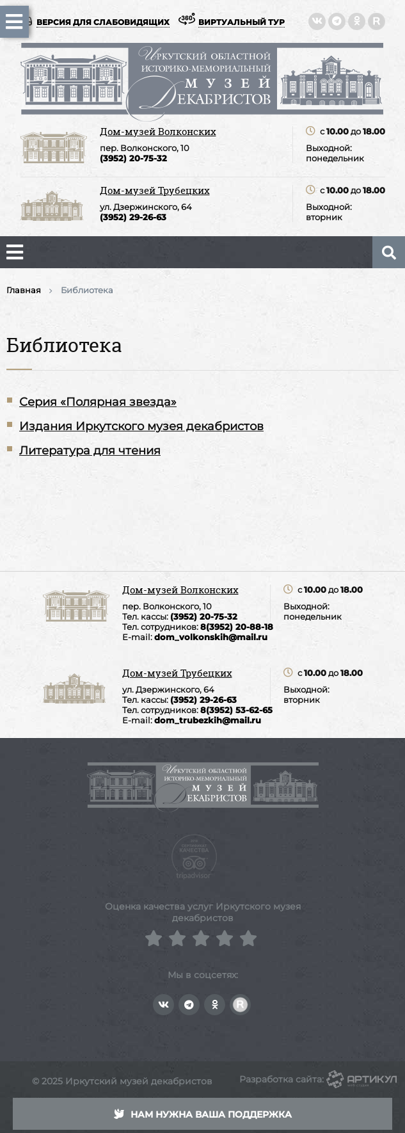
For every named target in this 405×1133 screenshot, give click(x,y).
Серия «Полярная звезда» (98, 402)
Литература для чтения (90, 451)
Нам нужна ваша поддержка (203, 1114)
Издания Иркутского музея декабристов (141, 426)
